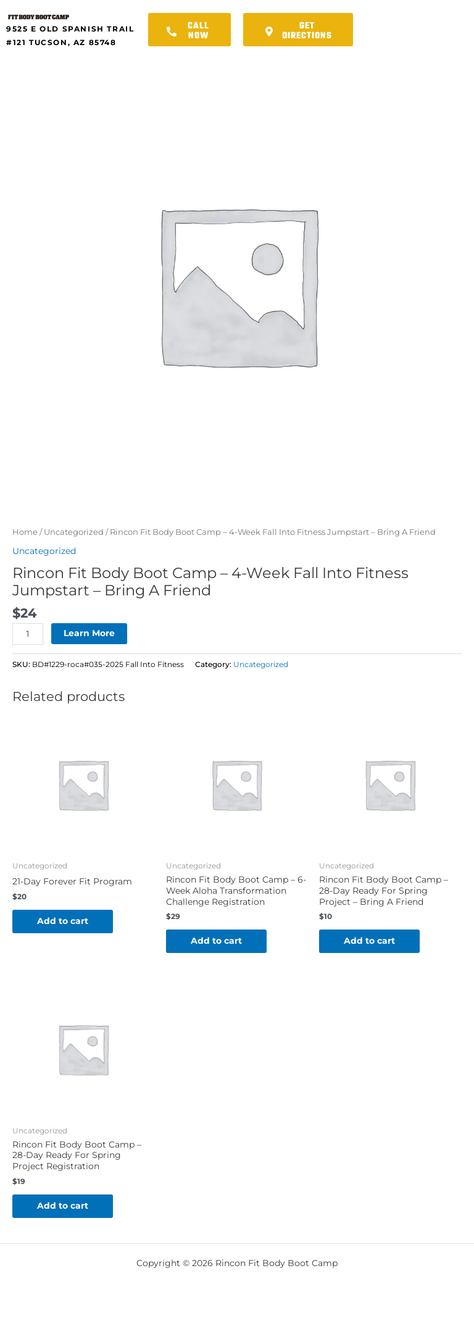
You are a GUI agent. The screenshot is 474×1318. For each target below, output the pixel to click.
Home (25, 532)
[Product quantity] (27, 634)
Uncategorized (74, 532)
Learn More (89, 633)
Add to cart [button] (62, 921)
